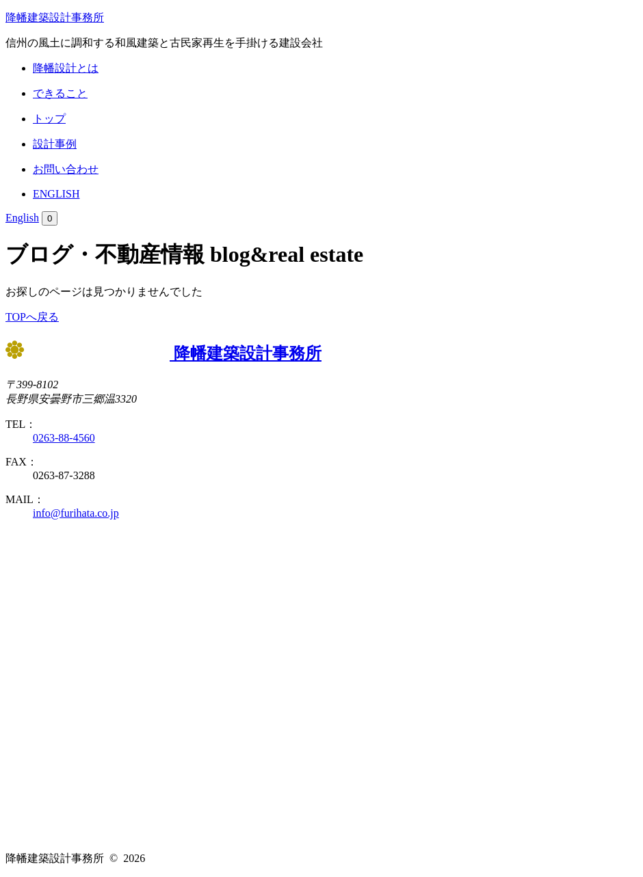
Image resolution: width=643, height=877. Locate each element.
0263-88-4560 (64, 438)
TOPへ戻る (32, 317)
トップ (49, 118)
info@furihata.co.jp (76, 513)
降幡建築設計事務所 (54, 17)
